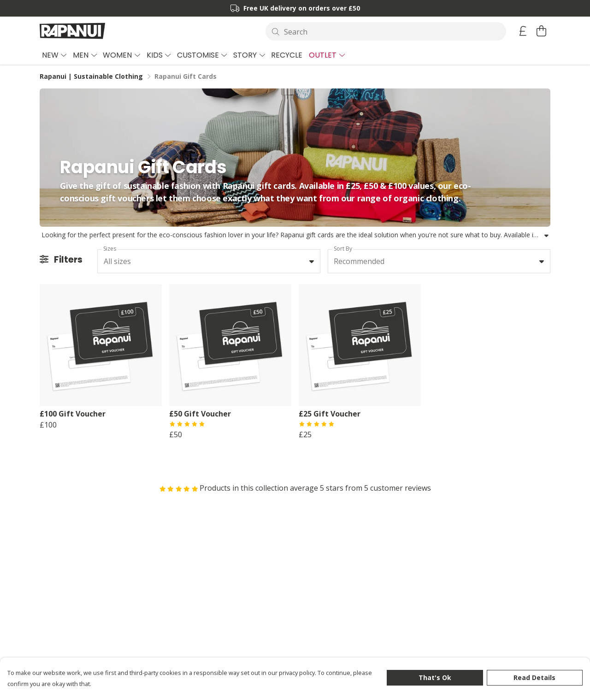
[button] (311, 261)
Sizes (109, 248)
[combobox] (208, 261)
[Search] (386, 31)
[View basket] (541, 31)
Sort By (343, 248)
